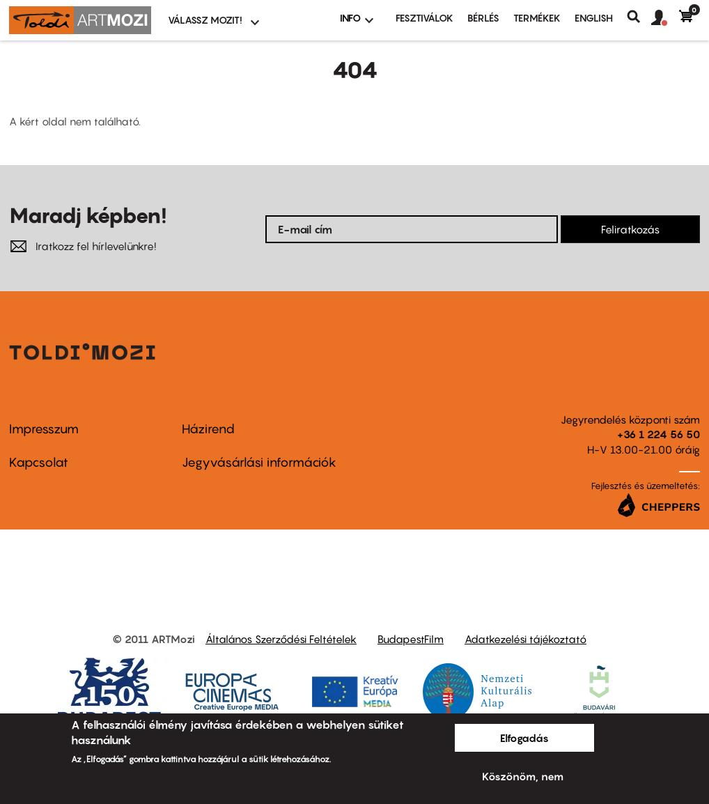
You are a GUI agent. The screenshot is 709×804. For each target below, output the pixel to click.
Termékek (537, 18)
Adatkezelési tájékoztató (525, 639)
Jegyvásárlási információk (259, 462)
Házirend (208, 429)
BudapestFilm (410, 639)
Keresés (639, 17)
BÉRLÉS (483, 18)
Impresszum (44, 429)
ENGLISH (594, 18)
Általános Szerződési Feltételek (281, 639)
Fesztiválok (424, 18)
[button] (665, 18)
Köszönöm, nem (522, 776)
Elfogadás (524, 738)
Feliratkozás (630, 229)
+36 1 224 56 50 (658, 434)
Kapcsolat (38, 462)
